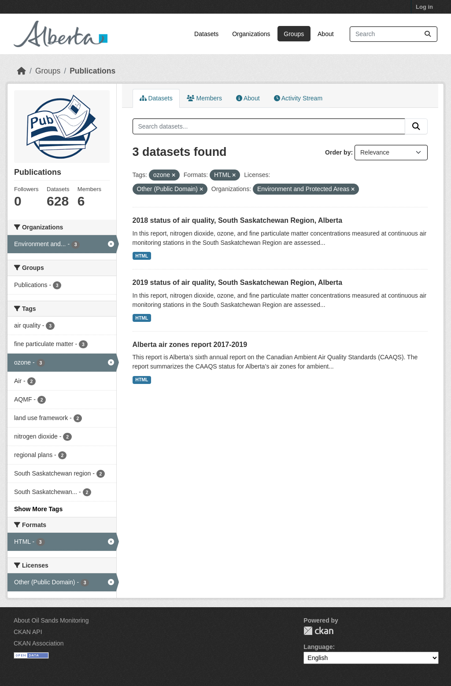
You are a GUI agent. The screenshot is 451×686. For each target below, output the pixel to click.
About (326, 33)
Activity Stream (298, 98)
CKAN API (28, 631)
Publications (92, 70)
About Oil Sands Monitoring (51, 620)
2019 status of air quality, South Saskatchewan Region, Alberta (238, 282)
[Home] (21, 70)
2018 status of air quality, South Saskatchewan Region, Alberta (238, 220)
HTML (141, 255)
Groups (294, 33)
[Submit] (427, 34)
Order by (338, 152)
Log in (424, 7)
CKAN (318, 630)
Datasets (206, 33)
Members (204, 98)
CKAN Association (39, 643)
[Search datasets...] (393, 34)
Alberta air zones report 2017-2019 (190, 344)
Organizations (251, 33)
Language (318, 646)
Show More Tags (38, 509)
